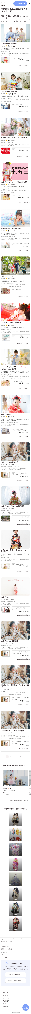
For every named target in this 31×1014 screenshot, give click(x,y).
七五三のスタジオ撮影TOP (18, 939)
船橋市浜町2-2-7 (6, 329)
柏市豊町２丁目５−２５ (8, 735)
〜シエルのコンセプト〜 (7, 464)
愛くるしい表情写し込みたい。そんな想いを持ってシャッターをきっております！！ (15, 234)
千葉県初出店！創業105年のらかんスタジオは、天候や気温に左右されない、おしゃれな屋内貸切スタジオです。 (15, 372)
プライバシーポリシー (10, 998)
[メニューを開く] (29, 3)
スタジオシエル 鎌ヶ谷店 (9, 462)
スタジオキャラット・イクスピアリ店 (14, 182)
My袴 (5, 1003)
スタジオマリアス (7, 276)
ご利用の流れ (5, 946)
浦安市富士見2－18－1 (8, 237)
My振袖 (6, 1001)
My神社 (6, 1006)
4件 (14, 46)
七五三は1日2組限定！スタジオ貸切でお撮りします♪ (15, 96)
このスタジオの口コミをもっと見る (17, 800)
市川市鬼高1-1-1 (6, 558)
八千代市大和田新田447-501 (9, 423)
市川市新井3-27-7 (6, 510)
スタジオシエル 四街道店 (9, 641)
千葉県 (10, 941)
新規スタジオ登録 (6, 949)
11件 (14, 231)
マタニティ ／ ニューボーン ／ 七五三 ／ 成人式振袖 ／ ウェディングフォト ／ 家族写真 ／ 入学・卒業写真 (15, 285)
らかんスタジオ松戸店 (8, 369)
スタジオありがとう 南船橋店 (11, 323)
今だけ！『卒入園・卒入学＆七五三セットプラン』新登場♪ (15, 554)
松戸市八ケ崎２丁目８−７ (8, 142)
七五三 (4, 955)
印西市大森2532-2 (6, 98)
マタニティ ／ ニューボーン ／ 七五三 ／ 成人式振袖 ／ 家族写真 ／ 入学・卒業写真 (15, 54)
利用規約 (5, 995)
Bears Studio (5, 414)
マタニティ (5, 957)
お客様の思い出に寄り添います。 (10, 508)
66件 (14, 184)
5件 (14, 325)
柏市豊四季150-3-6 (7, 283)
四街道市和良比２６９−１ (8, 645)
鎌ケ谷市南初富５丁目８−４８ (10, 466)
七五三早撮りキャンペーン (8, 599)
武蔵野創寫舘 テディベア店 (11, 228)
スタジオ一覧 (4, 941)
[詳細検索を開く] (25, 1007)
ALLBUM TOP (5, 939)
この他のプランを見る (22, 65)
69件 (14, 140)
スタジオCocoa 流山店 (9, 43)
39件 (14, 278)
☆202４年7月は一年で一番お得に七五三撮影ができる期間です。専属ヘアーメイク (15, 419)
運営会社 (5, 992)
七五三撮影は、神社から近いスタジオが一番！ (13, 281)
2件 (16, 93)
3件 (14, 416)
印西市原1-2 (5, 691)
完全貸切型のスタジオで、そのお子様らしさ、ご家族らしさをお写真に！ (15, 49)
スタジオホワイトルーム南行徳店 (12, 506)
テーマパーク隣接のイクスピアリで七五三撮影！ (14, 186)
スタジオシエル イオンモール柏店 (12, 731)
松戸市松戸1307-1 (6, 375)
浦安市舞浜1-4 (5, 189)
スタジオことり (6, 597)
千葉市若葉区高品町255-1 (8, 601)
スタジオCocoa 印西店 (9, 91)
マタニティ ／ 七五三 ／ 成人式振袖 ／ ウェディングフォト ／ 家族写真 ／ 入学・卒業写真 (15, 145)
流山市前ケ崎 (5, 52)
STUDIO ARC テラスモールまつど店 (14, 138)
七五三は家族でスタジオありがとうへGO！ (12, 327)
